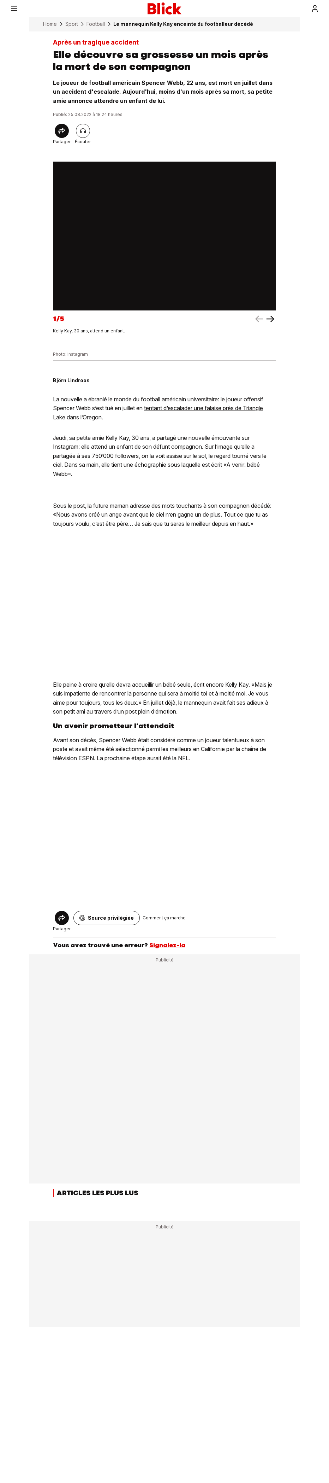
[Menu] (14, 8)
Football (95, 24)
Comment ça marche (164, 917)
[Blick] (164, 8)
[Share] (62, 131)
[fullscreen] (164, 236)
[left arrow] (270, 319)
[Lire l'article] (83, 131)
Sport (71, 24)
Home (50, 24)
